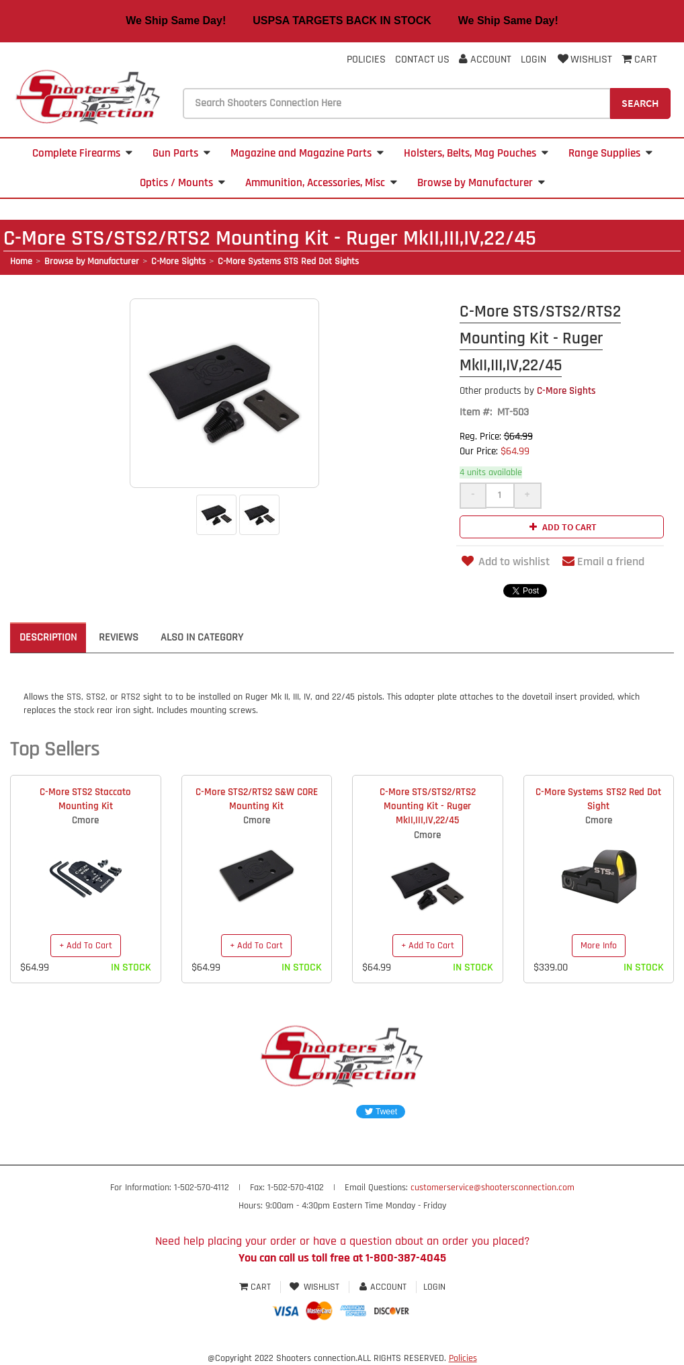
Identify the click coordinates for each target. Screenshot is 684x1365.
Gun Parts (181, 153)
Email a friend (603, 561)
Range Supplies (610, 153)
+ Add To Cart (85, 946)
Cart (256, 1287)
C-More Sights (178, 261)
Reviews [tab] (118, 637)
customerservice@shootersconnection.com (492, 1188)
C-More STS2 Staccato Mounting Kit (85, 799)
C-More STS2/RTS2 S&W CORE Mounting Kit (257, 799)
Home (21, 261)
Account (485, 59)
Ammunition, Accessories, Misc (321, 182)
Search (640, 103)
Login (533, 59)
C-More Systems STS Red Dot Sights (288, 261)
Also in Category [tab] (202, 637)
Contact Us (422, 59)
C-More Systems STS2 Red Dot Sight (598, 799)
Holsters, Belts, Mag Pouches (476, 153)
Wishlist (584, 59)
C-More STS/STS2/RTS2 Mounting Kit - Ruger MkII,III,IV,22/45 (428, 806)
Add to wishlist (505, 561)
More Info (599, 946)
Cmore (85, 820)
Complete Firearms (82, 153)
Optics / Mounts (182, 182)
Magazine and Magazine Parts (307, 153)
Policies (366, 59)
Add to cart (561, 527)
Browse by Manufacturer (481, 182)
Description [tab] (48, 637)
